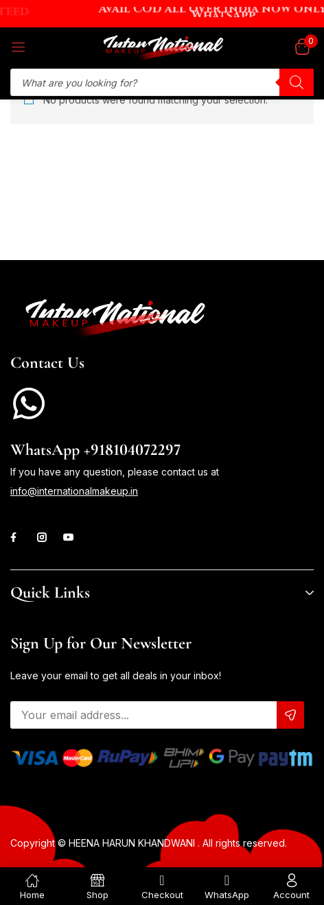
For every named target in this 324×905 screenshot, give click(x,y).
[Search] (296, 82)
